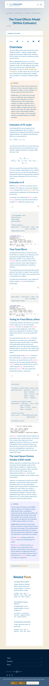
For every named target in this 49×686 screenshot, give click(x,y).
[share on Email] (33, 41)
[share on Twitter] (22, 41)
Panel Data (27, 13)
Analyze (10, 13)
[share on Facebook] (17, 41)
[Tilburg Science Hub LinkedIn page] (12, 675)
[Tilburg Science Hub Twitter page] (9, 675)
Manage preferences (33, 683)
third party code (18, 679)
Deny (13, 683)
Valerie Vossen (23, 566)
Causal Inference (18, 13)
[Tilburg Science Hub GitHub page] (7, 675)
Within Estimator (36, 13)
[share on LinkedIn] (28, 41)
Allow (20, 683)
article (32, 190)
